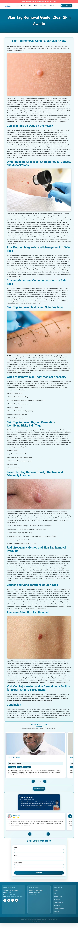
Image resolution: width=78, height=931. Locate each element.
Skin (30, 5)
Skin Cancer (44, 5)
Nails (36, 5)
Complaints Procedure (60, 915)
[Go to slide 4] (37, 839)
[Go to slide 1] (33, 839)
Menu (56, 899)
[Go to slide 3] (36, 839)
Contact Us (57, 918)
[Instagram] (9, 908)
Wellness (53, 5)
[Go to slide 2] (34, 839)
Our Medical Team (59, 903)
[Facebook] (5, 908)
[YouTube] (17, 908)
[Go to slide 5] (39, 839)
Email (15, 860)
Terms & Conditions (59, 909)
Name (15, 853)
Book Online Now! (39, 792)
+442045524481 (12, 900)
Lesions (24, 5)
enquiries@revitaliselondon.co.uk (12, 904)
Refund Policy (58, 912)
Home (17, 5)
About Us (57, 896)
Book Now (39, 878)
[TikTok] (13, 908)
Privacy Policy (58, 906)
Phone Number (18, 868)
